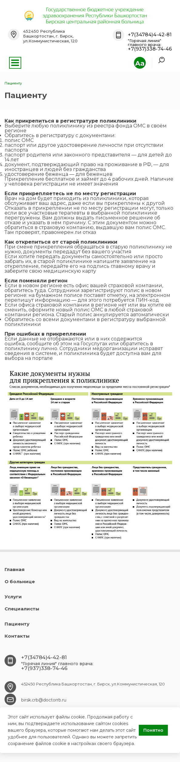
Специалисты (22, 609)
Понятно (153, 730)
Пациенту (17, 624)
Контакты (17, 636)
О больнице (20, 581)
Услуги (13, 596)
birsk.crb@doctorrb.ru (43, 700)
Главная (15, 569)
